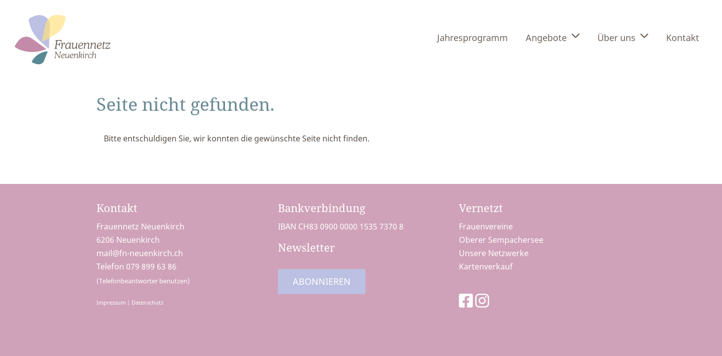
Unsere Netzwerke (494, 253)
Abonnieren (322, 281)
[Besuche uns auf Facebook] (466, 300)
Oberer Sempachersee (501, 239)
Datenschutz (147, 302)
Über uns (622, 37)
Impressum (111, 302)
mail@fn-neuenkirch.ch (139, 253)
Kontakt (682, 38)
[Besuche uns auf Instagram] (482, 300)
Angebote (553, 37)
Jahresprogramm (472, 38)
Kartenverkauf (486, 266)
